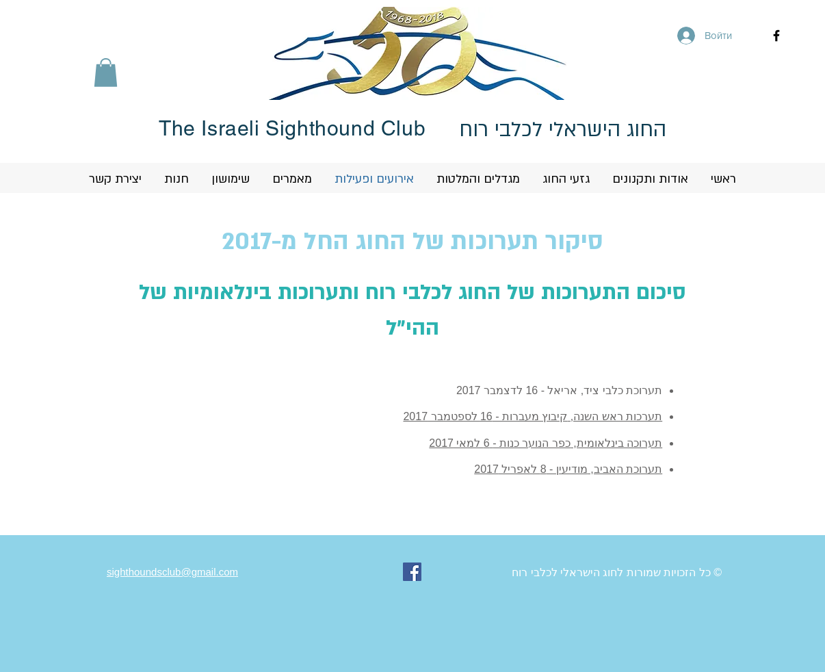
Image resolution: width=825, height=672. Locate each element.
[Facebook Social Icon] (412, 572)
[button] (106, 72)
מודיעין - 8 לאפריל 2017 (531, 469)
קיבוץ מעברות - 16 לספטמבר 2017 (485, 416)
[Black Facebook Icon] (776, 35)
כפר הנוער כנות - (532, 443)
